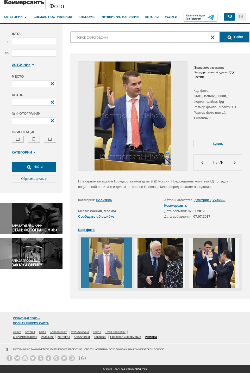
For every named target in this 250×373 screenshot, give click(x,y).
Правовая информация (125, 336)
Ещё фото (86, 230)
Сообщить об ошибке (96, 216)
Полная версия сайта (31, 323)
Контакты (64, 336)
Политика (104, 200)
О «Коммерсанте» (25, 336)
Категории (13, 17)
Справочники (58, 331)
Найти (34, 167)
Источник (23, 65)
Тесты (97, 331)
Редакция (47, 336)
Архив (17, 331)
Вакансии (100, 336)
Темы (42, 331)
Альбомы (87, 17)
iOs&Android (82, 336)
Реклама (151, 336)
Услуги (171, 17)
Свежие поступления (53, 17)
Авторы (152, 17)
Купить (218, 144)
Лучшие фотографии (120, 17)
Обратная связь (26, 318)
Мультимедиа (80, 331)
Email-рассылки (115, 331)
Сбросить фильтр (34, 179)
